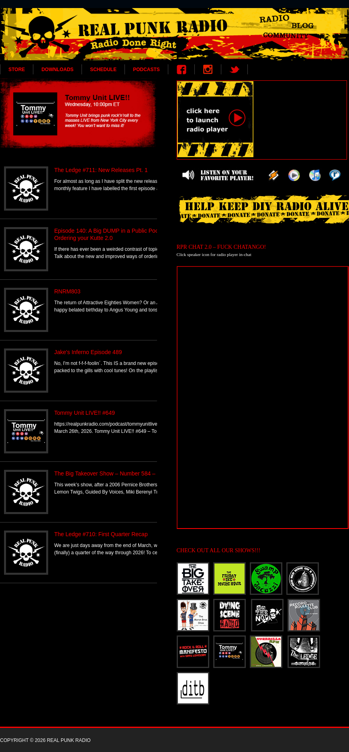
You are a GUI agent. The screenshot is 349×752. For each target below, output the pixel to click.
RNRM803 (67, 291)
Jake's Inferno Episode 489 (88, 352)
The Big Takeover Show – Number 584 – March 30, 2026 (125, 473)
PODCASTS (146, 69)
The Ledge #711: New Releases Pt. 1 (101, 170)
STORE (16, 69)
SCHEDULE (103, 69)
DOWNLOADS (57, 69)
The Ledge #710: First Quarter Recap (101, 534)
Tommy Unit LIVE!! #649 (84, 413)
